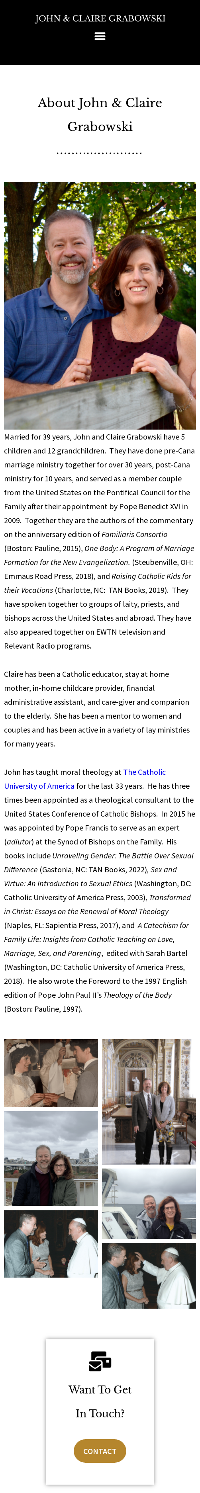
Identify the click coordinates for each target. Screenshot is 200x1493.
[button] (100, 36)
